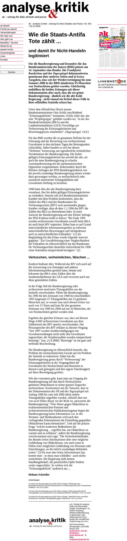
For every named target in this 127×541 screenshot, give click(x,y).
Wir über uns (6, 36)
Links (2, 56)
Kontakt (4, 59)
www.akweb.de (76, 535)
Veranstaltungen (8, 32)
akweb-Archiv (6, 49)
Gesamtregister (7, 53)
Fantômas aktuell (8, 29)
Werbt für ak (6, 46)
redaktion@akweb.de (79, 539)
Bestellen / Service (9, 42)
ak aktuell (4, 25)
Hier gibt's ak (6, 39)
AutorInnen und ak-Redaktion (78, 532)
